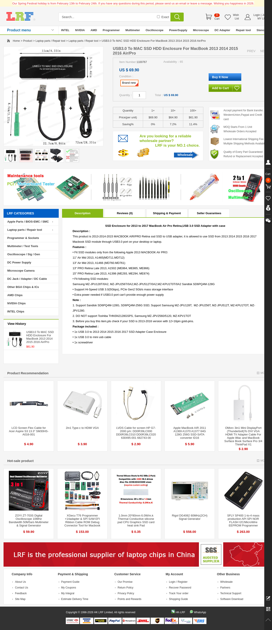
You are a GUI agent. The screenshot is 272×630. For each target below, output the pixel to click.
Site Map (20, 599)
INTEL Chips (15, 311)
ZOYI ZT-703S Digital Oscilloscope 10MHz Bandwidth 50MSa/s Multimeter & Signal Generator (29, 520)
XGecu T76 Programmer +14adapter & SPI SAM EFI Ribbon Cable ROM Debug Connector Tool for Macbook (82, 520)
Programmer (111, 30)
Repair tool (243, 30)
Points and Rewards (129, 599)
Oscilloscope (154, 30)
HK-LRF (180, 612)
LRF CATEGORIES (20, 213)
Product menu (19, 30)
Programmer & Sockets (23, 238)
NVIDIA (80, 30)
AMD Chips (15, 295)
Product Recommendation (28, 373)
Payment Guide (70, 581)
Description (83, 213)
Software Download (231, 599)
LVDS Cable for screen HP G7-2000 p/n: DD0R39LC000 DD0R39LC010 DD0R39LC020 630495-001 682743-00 (136, 432)
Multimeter (132, 30)
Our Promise (125, 581)
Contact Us (21, 587)
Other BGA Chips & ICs (23, 287)
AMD (94, 30)
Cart (216, 18)
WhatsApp (200, 612)
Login (256, 15)
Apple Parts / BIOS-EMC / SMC (28, 221)
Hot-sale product (20, 461)
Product (27, 40)
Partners (225, 587)
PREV (251, 51)
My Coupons (68, 587)
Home (16, 40)
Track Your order (178, 593)
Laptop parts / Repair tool (50, 40)
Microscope (201, 30)
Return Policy (125, 587)
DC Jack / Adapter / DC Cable (27, 278)
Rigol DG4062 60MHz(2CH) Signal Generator (189, 517)
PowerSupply (178, 30)
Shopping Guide (178, 599)
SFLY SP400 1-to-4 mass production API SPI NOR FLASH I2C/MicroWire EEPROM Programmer (243, 520)
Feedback (21, 593)
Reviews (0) (125, 213)
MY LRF (262, 18)
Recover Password (180, 587)
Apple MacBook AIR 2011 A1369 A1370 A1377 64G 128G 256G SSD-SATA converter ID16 (189, 432)
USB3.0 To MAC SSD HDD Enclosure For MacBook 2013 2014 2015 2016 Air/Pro (40, 337)
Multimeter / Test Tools (22, 246)
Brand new (130, 83)
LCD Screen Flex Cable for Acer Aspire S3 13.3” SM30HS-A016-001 (28, 431)
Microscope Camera (21, 270)
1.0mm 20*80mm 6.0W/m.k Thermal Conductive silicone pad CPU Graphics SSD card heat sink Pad (136, 520)
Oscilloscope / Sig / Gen (23, 254)
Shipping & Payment (167, 213)
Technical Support (230, 593)
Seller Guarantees (209, 213)
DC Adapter (222, 30)
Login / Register (178, 581)
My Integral (67, 593)
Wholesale (185, 155)
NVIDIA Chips (16, 303)
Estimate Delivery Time (74, 599)
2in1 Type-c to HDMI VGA (82, 427)
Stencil (261, 30)
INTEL (65, 30)
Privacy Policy (126, 593)
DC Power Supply (19, 262)
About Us (20, 581)
